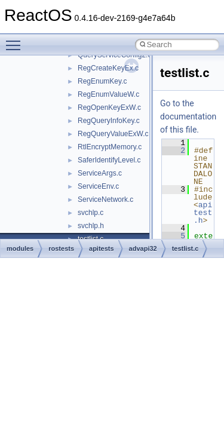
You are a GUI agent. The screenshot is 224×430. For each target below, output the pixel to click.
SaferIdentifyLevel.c (109, 160)
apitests (101, 248)
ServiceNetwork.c (105, 199)
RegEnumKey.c (102, 81)
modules (20, 248)
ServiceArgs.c (100, 173)
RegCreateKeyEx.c (108, 68)
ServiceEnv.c (98, 186)
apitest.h (203, 212)
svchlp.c (90, 212)
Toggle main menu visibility (16, 40)
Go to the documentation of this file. (188, 116)
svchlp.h (91, 226)
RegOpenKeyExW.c (109, 107)
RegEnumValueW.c (108, 94)
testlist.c (185, 248)
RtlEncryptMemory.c (110, 147)
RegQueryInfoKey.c (109, 120)
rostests (61, 248)
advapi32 (143, 248)
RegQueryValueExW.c (113, 134)
